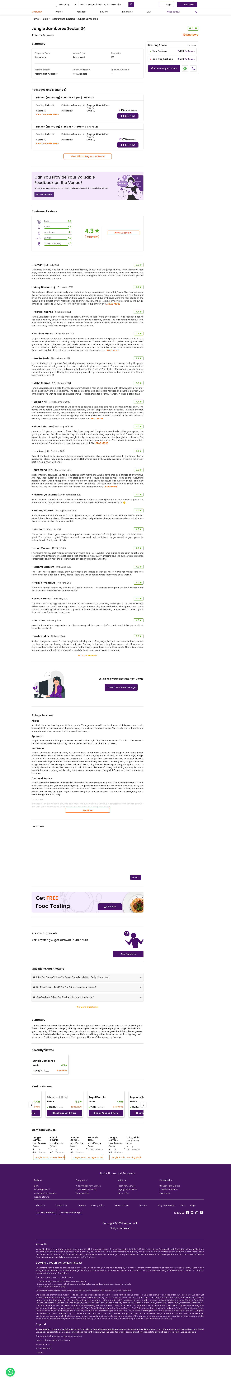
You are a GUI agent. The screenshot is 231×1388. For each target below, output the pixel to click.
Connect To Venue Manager (121, 741)
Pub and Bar (123, 1247)
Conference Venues (169, 1244)
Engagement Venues (127, 1244)
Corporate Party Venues (45, 1247)
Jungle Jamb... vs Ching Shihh (125, 1211)
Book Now (128, 170)
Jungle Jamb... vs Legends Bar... (88, 1211)
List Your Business (46, 1266)
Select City (80, 4)
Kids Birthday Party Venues (88, 1240)
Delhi (36, 1240)
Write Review (44, 248)
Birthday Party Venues (170, 1240)
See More (88, 864)
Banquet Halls (82, 1247)
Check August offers (64, 1167)
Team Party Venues (127, 1240)
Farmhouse (165, 1247)
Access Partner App (71, 1266)
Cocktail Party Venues (86, 1244)
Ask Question (128, 1008)
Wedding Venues (42, 1244)
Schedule (110, 960)
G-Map (135, 931)
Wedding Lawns (41, 1251)
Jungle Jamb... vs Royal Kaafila (50, 1211)
